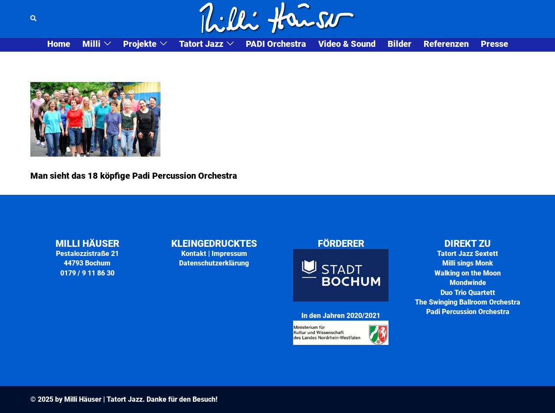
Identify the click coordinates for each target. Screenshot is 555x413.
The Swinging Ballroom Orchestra (467, 302)
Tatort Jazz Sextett (467, 253)
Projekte (140, 44)
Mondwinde (468, 283)
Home (58, 44)
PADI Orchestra (276, 44)
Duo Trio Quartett (468, 292)
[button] (33, 18)
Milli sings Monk (467, 263)
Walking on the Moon (467, 273)
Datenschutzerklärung (214, 263)
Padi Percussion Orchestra (467, 312)
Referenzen (446, 44)
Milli (91, 44)
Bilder (399, 44)
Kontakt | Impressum (214, 253)
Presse (494, 44)
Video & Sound (346, 44)
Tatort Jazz (201, 44)
